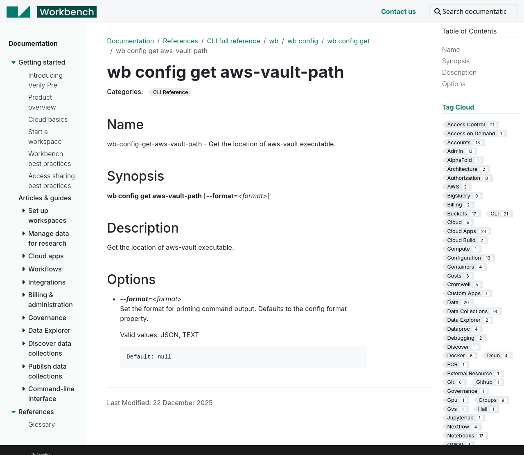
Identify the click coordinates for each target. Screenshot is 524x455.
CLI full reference (233, 41)
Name (451, 49)
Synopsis (456, 61)
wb (273, 41)
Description (459, 72)
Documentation (130, 41)
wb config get (348, 41)
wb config (302, 41)
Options (453, 84)
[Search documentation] (473, 11)
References (180, 41)
